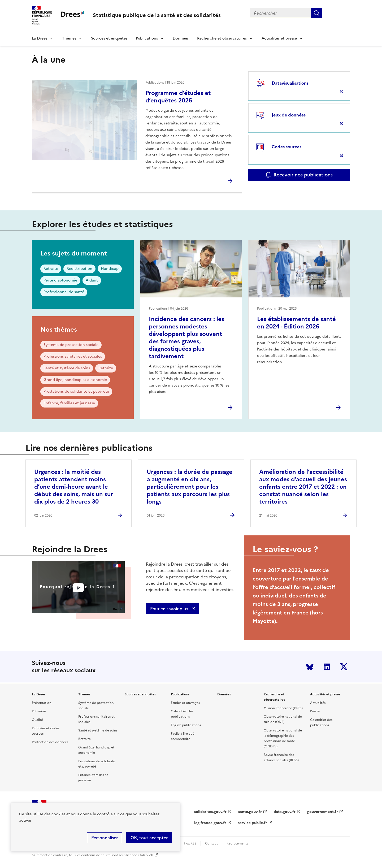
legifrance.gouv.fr (210, 823)
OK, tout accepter (149, 837)
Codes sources (286, 147)
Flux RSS (190, 843)
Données (181, 38)
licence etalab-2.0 (139, 855)
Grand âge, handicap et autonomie (75, 380)
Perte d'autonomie (60, 280)
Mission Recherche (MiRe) (283, 708)
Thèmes (69, 38)
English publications (186, 725)
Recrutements (237, 843)
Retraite (51, 268)
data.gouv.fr (285, 812)
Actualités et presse (279, 38)
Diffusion (39, 711)
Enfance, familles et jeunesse (69, 403)
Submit (316, 13)
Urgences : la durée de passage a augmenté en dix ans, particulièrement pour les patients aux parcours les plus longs (189, 486)
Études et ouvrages (185, 702)
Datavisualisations (290, 83)
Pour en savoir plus (169, 608)
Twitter (343, 666)
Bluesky (309, 666)
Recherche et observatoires (222, 38)
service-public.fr (252, 823)
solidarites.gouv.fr (210, 812)
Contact (211, 843)
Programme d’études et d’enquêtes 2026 (178, 97)
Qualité (37, 719)
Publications (147, 38)
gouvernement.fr (322, 812)
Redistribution (79, 268)
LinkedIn (326, 666)
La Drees (39, 38)
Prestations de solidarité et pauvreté (76, 391)
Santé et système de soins (67, 368)
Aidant (92, 280)
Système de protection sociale (71, 345)
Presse (315, 711)
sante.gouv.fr (250, 812)
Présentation (41, 702)
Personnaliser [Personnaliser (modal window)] (104, 837)
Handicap (110, 268)
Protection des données (50, 742)
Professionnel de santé (64, 292)
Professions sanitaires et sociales (73, 356)
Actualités (317, 702)
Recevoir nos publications (303, 174)
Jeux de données (289, 115)
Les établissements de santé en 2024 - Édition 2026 (296, 323)
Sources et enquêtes (109, 38)
